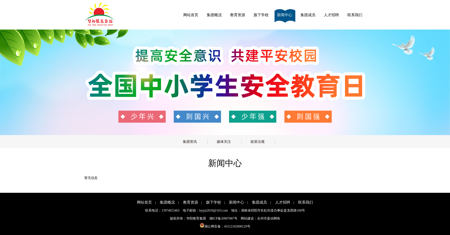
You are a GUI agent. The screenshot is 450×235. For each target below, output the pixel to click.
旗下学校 (261, 15)
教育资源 (237, 15)
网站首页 (190, 15)
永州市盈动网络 (268, 218)
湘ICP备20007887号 (223, 218)
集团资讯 (190, 142)
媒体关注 (224, 142)
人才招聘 (331, 15)
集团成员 (307, 15)
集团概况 (214, 15)
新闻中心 (284, 15)
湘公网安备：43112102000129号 (225, 226)
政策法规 (258, 142)
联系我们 (354, 15)
